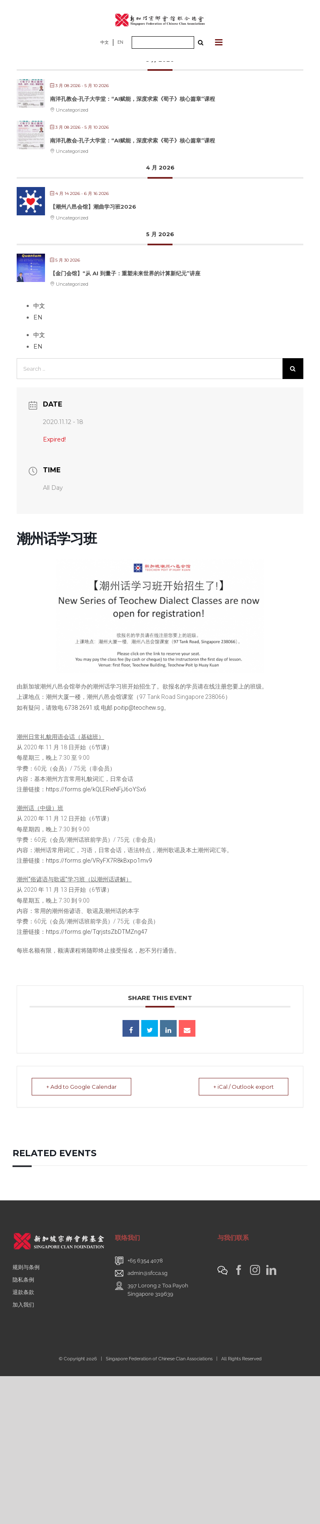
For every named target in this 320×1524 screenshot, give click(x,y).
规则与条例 (26, 1267)
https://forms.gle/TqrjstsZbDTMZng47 (97, 931)
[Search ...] (163, 42)
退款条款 (23, 1292)
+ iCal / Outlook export (243, 1086)
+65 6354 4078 (145, 1260)
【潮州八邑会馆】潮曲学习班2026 (93, 206)
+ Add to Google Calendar (81, 1086)
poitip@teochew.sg (139, 707)
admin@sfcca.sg (148, 1273)
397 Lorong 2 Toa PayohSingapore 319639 (158, 1289)
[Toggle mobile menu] (219, 42)
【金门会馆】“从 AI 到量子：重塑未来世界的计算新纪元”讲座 (125, 273)
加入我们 (23, 1305)
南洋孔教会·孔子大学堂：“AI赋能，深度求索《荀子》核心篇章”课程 (132, 98)
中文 (104, 42)
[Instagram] (255, 1270)
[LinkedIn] (271, 1270)
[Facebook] (239, 1270)
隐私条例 (23, 1280)
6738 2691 (78, 707)
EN (120, 42)
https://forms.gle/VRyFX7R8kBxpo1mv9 (99, 860)
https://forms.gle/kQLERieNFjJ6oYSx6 (96, 789)
